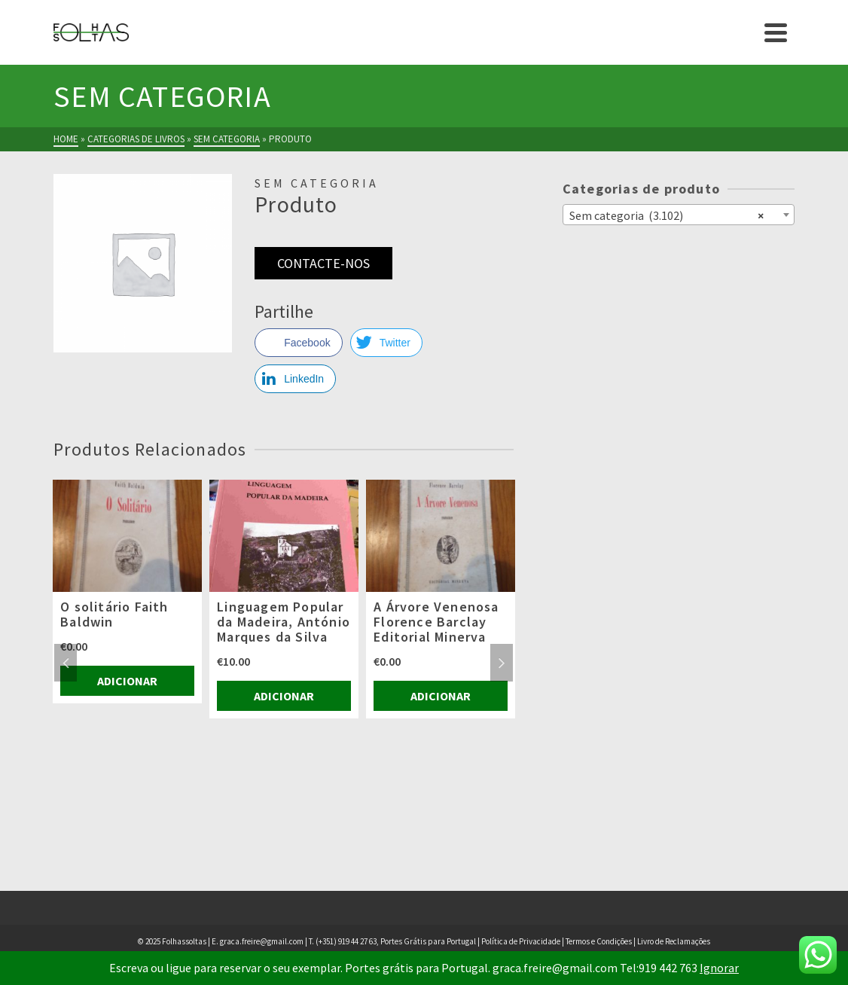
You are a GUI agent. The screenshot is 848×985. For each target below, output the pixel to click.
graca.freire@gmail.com (262, 941)
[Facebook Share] (298, 342)
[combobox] (679, 214)
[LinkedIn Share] (295, 378)
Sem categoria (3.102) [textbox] (666, 214)
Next (501, 663)
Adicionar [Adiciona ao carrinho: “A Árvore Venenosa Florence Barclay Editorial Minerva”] (440, 695)
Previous (65, 663)
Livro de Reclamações (673, 941)
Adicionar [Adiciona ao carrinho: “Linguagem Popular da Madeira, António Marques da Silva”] (284, 695)
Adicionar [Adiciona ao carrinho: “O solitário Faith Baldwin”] (127, 680)
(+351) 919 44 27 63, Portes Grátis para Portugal (396, 941)
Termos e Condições (599, 941)
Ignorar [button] (719, 967)
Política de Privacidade (520, 941)
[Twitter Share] (386, 342)
